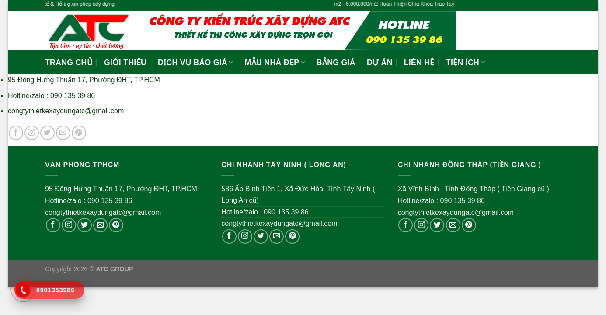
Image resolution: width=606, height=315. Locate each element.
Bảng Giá (336, 62)
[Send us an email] (63, 133)
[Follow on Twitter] (47, 133)
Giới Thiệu (125, 62)
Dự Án (380, 62)
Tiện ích (465, 62)
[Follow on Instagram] (31, 133)
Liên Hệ (419, 62)
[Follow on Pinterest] (79, 133)
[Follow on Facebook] (16, 133)
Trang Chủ (69, 62)
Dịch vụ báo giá (195, 62)
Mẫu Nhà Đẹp (275, 62)
